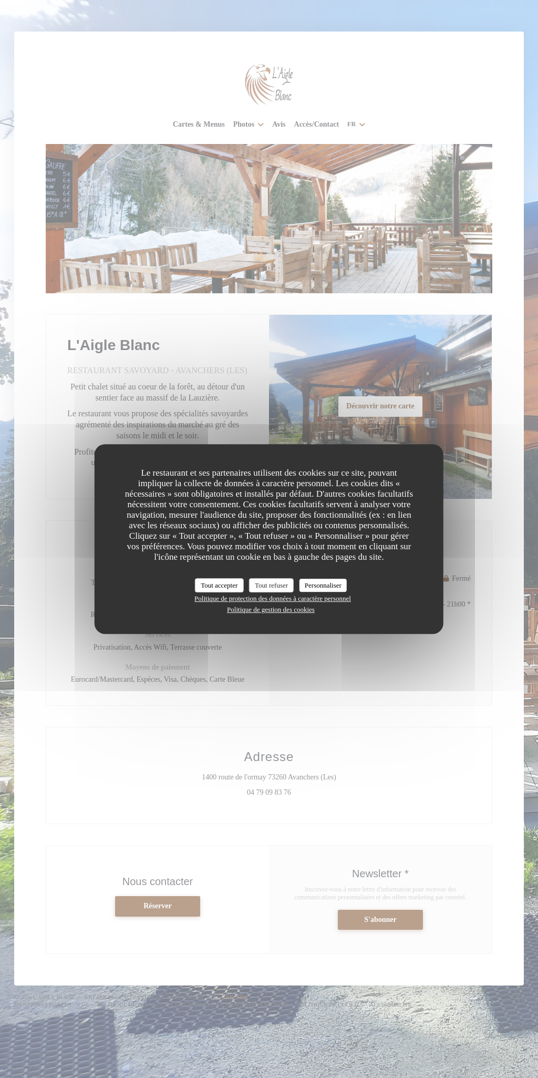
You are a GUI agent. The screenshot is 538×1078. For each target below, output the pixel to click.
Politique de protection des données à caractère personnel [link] (272, 598)
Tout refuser (271, 585)
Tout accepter (219, 585)
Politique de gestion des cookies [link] (271, 609)
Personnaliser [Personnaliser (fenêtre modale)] (323, 585)
